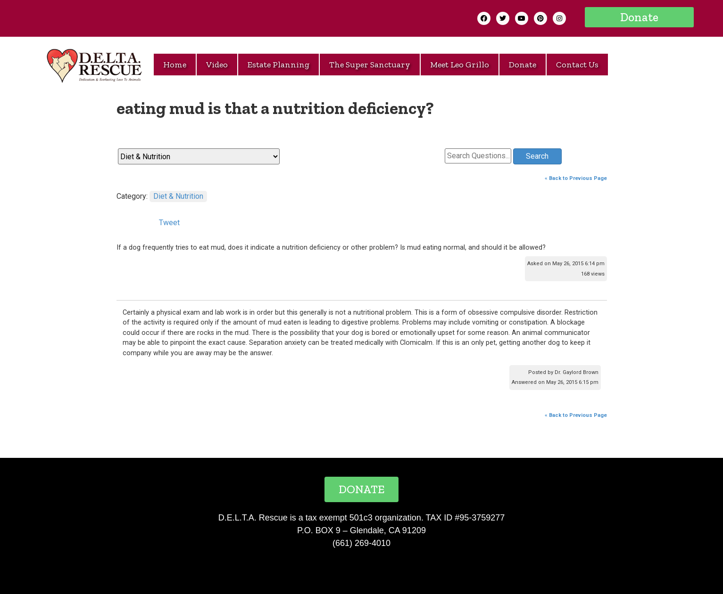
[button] (639, 17)
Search (537, 156)
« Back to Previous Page (576, 178)
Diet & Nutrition (178, 196)
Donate (522, 64)
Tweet (169, 222)
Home (174, 64)
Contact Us (577, 64)
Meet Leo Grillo (459, 64)
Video (217, 64)
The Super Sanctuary (369, 64)
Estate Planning (278, 64)
